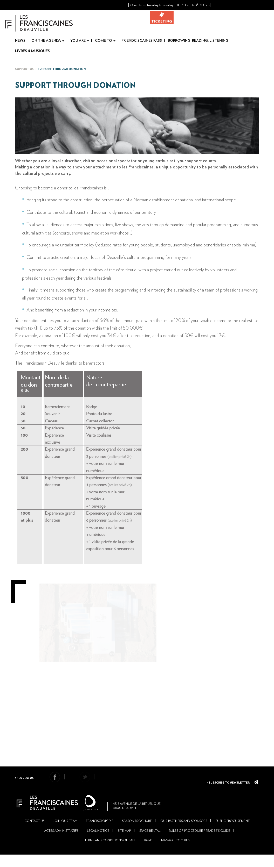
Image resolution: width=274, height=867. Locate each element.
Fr (262, 5)
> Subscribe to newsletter (228, 782)
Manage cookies (175, 850)
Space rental (149, 840)
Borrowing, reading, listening (198, 41)
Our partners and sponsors (183, 831)
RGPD (148, 850)
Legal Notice (98, 840)
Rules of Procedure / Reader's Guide (199, 840)
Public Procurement (233, 831)
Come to (105, 41)
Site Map (124, 840)
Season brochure (137, 831)
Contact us (34, 831)
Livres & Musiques (32, 51)
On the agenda (47, 41)
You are (79, 41)
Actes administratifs (61, 840)
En (270, 5)
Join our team (65, 831)
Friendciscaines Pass (141, 41)
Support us (24, 69)
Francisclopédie (99, 831)
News (20, 41)
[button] (232, 5)
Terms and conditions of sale (110, 850)
